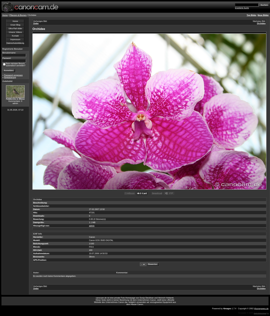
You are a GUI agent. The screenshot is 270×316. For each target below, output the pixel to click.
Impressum (15, 39)
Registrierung (10, 77)
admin (91, 226)
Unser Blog (15, 25)
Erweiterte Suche (242, 8)
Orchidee (261, 23)
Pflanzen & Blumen (18, 15)
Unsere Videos (15, 32)
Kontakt (15, 36)
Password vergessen (13, 75)
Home (5, 15)
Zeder (36, 23)
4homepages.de (261, 308)
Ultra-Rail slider (15, 28)
